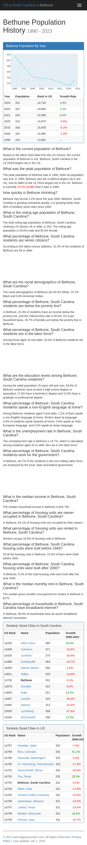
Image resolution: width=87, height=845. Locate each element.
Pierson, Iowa (26, 819)
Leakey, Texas (26, 807)
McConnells (28, 717)
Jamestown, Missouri (31, 801)
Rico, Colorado (27, 751)
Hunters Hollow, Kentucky (34, 795)
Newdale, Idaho (27, 745)
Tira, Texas (24, 776)
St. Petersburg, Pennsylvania (36, 764)
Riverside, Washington (32, 758)
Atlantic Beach (30, 667)
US (5, 5)
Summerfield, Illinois (30, 770)
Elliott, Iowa (25, 788)
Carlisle (25, 698)
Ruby (24, 692)
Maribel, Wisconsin (29, 813)
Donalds (26, 686)
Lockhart (26, 655)
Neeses (25, 705)
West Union (28, 643)
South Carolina (24, 5)
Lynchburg (27, 711)
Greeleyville (28, 661)
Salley (24, 674)
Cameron (26, 649)
